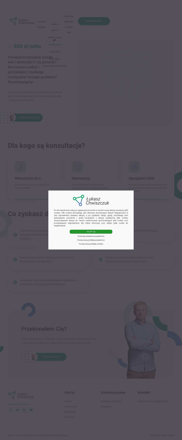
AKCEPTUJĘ (91, 231)
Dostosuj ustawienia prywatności (91, 236)
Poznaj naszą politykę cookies (91, 244)
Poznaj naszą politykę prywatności (91, 240)
